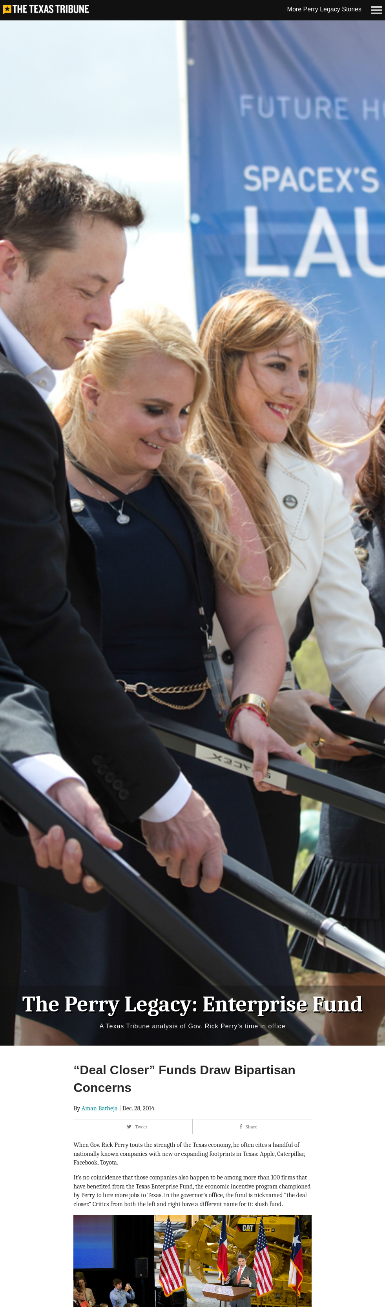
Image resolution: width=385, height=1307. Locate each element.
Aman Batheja (100, 1100)
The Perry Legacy (107, 996)
